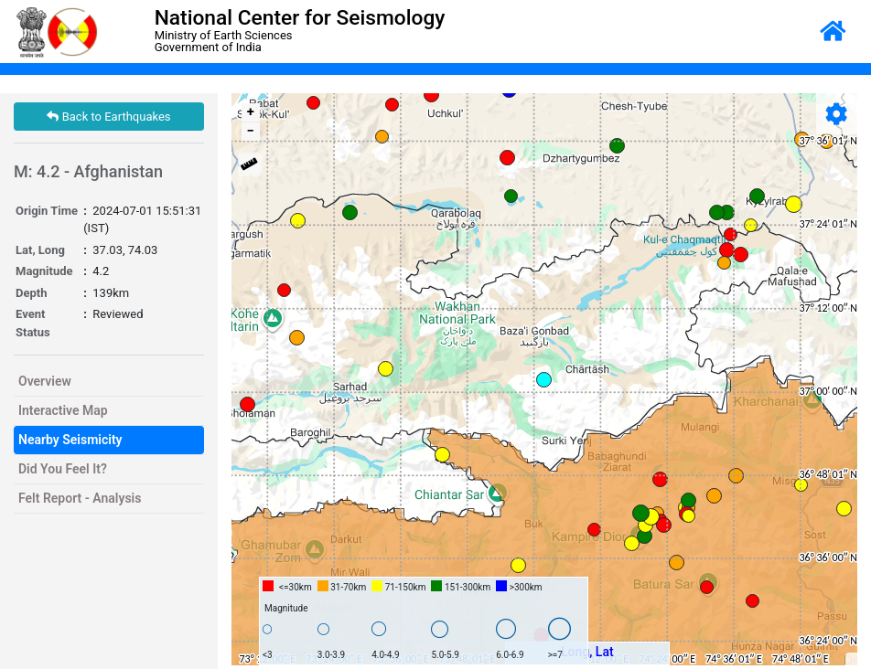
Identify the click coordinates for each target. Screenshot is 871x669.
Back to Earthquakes (108, 116)
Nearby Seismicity (70, 439)
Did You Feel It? (62, 469)
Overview (44, 381)
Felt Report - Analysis (79, 498)
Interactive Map (63, 410)
